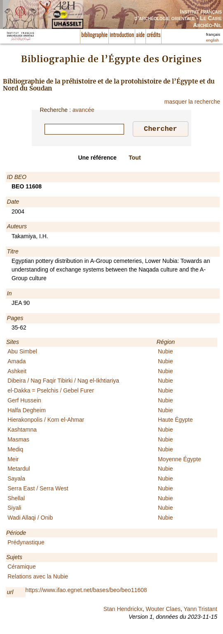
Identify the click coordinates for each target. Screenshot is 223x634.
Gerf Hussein (24, 401)
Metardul (18, 470)
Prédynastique (26, 543)
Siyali (14, 509)
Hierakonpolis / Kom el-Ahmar (45, 421)
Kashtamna (22, 430)
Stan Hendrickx (123, 610)
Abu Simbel (22, 352)
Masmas (18, 440)
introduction (122, 35)
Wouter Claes (163, 610)
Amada (16, 362)
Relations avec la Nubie (37, 577)
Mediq (15, 450)
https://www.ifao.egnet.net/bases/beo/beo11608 (86, 591)
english (212, 40)
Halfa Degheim (26, 411)
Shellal (16, 499)
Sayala (16, 479)
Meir (13, 460)
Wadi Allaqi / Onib (30, 519)
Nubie (165, 352)
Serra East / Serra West (37, 489)
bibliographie (94, 35)
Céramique (21, 567)
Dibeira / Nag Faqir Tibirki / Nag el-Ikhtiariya (63, 382)
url (10, 593)
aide (140, 35)
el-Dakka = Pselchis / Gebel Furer (50, 391)
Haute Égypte (175, 421)
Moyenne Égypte (179, 460)
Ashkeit (16, 372)
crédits (153, 35)
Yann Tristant (200, 610)
